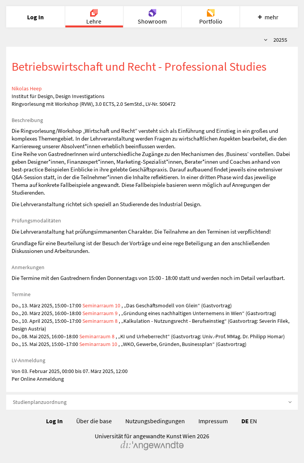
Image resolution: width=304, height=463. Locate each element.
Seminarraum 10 (101, 305)
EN (253, 421)
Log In (54, 421)
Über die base (94, 421)
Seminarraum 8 (100, 320)
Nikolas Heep (27, 88)
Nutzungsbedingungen (155, 421)
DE (245, 421)
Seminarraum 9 (100, 313)
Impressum (213, 421)
